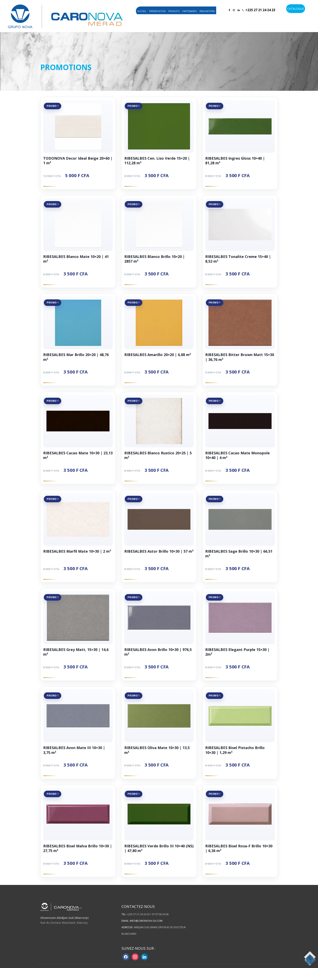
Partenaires (189, 11)
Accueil (141, 11)
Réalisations (207, 11)
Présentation (157, 11)
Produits (173, 11)
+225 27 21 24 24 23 (260, 10)
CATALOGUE (295, 9)
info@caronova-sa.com (146, 923)
